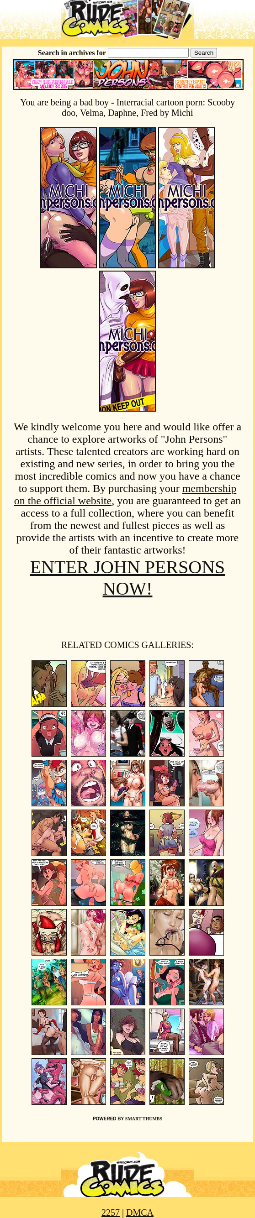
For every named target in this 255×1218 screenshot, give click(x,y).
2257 (110, 1213)
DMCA (140, 1213)
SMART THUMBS (143, 1118)
